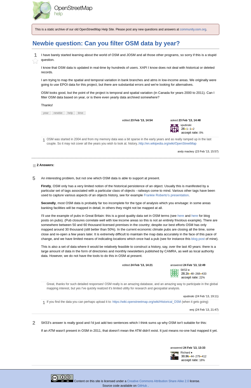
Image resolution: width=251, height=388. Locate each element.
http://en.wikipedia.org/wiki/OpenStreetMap (167, 143)
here (180, 216)
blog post (198, 239)
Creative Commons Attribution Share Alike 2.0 (158, 381)
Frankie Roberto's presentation (166, 195)
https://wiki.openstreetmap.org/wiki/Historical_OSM (147, 302)
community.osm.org (193, 29)
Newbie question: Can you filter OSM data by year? (106, 43)
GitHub (142, 385)
